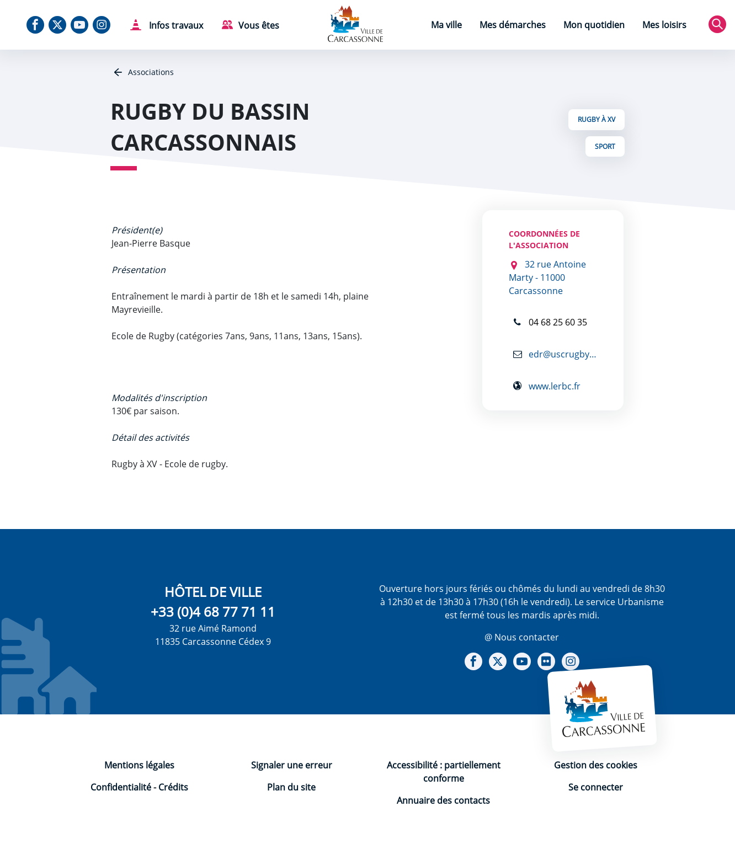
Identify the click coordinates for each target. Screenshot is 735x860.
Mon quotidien (594, 25)
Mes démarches (513, 25)
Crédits (173, 787)
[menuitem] (446, 26)
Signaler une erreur (291, 765)
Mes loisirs (664, 25)
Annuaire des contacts (443, 800)
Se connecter (595, 787)
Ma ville (446, 25)
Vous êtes (258, 25)
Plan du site (291, 787)
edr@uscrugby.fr (561, 354)
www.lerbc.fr (553, 386)
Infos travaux (175, 25)
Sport (605, 146)
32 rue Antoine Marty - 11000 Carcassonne (547, 277)
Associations (150, 72)
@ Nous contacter (521, 637)
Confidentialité (120, 787)
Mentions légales (139, 765)
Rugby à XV (596, 119)
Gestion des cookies (595, 765)
